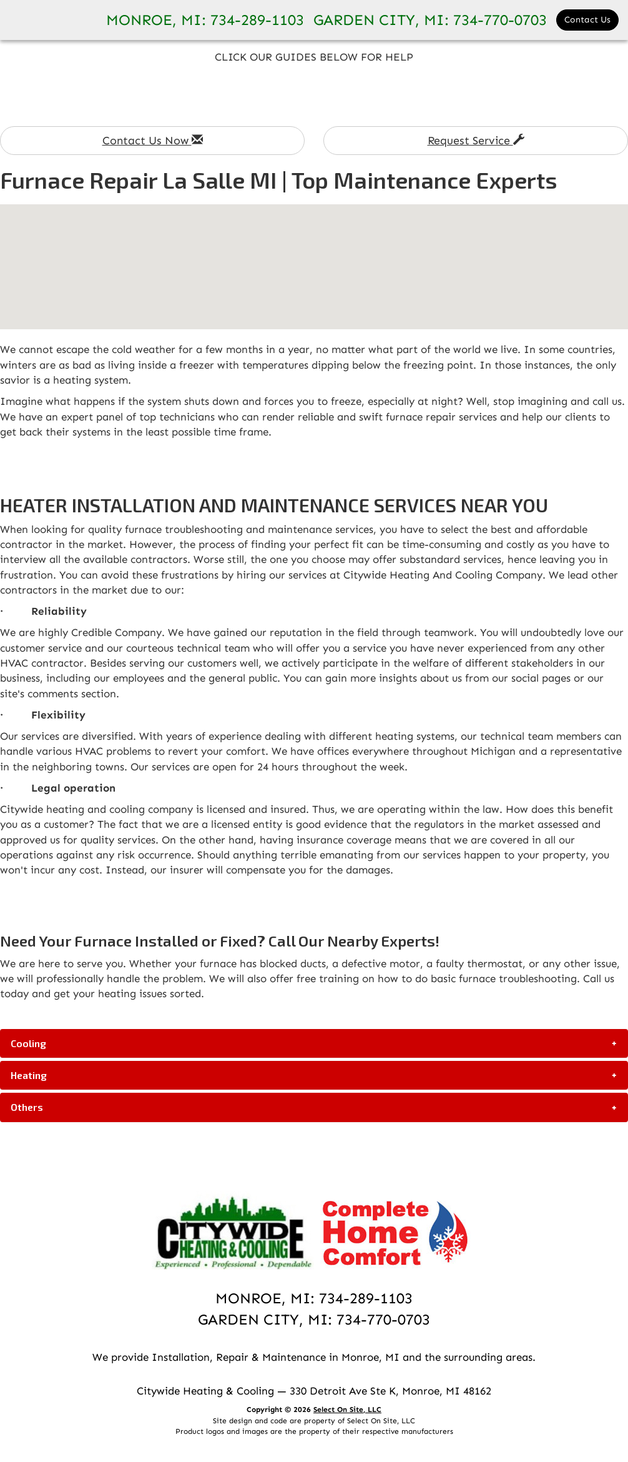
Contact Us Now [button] (152, 140)
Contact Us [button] (587, 19)
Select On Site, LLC (347, 1409)
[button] (314, 1043)
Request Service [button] (476, 140)
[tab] (314, 1043)
